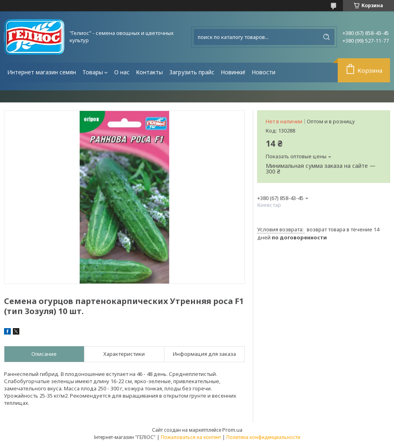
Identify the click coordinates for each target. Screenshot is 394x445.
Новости (263, 72)
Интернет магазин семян (41, 72)
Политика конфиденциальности (263, 437)
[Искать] (326, 37)
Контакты (149, 72)
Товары (92, 72)
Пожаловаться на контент (191, 437)
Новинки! (233, 72)
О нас (121, 72)
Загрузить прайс (191, 72)
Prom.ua (232, 429)
